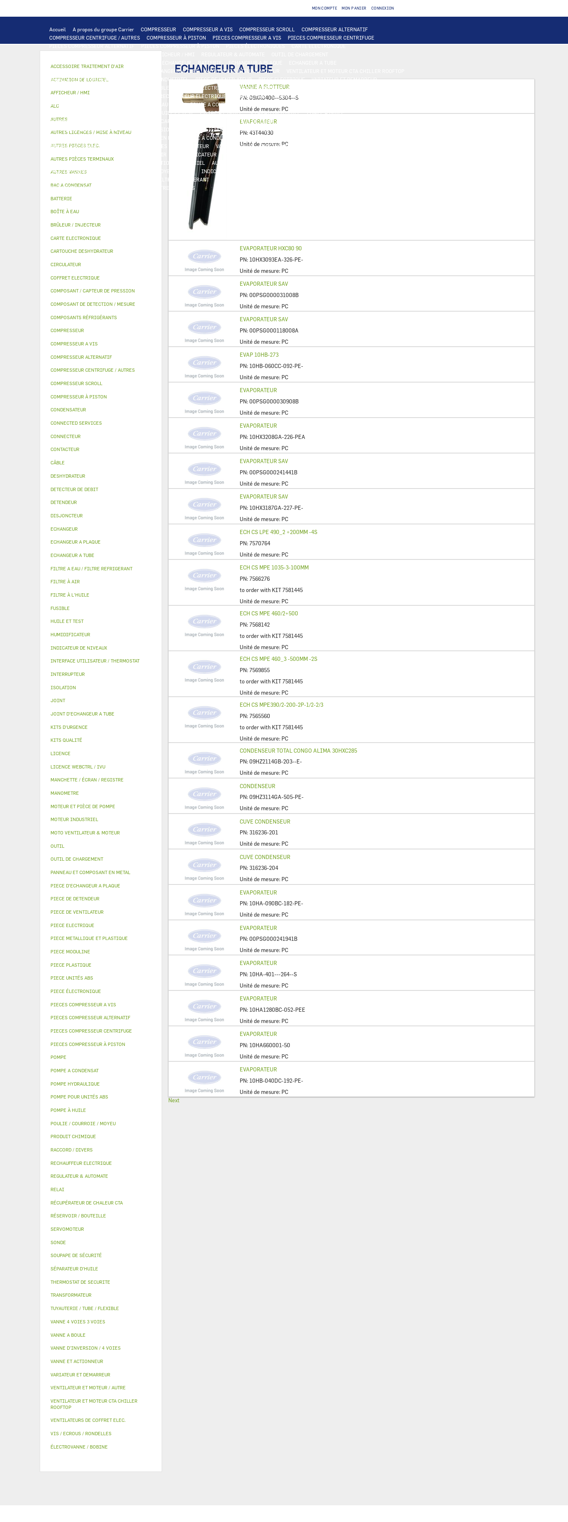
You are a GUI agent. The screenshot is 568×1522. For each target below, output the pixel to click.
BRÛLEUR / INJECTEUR (311, 179)
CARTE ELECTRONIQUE (319, 46)
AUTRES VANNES (346, 146)
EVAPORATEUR (258, 390)
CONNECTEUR (249, 96)
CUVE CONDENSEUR (265, 821)
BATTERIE (210, 63)
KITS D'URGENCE (236, 179)
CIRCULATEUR (264, 104)
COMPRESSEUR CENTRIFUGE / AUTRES (94, 37)
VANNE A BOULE (234, 146)
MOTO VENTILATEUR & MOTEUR (242, 71)
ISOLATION (357, 138)
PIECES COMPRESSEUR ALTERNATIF (91, 46)
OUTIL (270, 179)
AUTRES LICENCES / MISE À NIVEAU (254, 163)
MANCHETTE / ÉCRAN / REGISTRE (262, 154)
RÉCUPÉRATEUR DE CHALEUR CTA (348, 154)
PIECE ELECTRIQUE (282, 79)
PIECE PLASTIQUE (70, 138)
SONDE (145, 96)
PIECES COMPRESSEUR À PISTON (180, 46)
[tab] (101, 199)
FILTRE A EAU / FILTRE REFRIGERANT (164, 179)
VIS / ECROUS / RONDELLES (81, 179)
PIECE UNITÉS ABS (367, 179)
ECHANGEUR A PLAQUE (255, 63)
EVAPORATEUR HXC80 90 (271, 248)
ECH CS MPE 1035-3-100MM (274, 567)
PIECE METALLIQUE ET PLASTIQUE (337, 129)
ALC (150, 63)
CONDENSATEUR (375, 88)
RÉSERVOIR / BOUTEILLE (308, 138)
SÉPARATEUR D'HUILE (274, 113)
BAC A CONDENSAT (212, 138)
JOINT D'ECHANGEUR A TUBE (164, 71)
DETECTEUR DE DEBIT (248, 121)
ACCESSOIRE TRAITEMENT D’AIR (88, 154)
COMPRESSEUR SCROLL (267, 29)
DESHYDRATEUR (361, 121)
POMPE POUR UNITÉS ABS (79, 113)
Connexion (382, 8)
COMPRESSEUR (158, 29)
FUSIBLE (339, 88)
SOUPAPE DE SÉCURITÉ (308, 121)
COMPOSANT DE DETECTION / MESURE (94, 63)
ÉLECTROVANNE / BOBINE (290, 146)
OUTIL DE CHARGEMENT (299, 54)
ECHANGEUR (176, 63)
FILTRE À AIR (150, 154)
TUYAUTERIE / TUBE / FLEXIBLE (366, 163)
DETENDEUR (216, 129)
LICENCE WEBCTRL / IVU (106, 163)
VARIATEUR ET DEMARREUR (344, 79)
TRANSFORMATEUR (258, 88)
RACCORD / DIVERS (291, 171)
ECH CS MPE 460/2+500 (269, 613)
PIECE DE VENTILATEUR (223, 79)
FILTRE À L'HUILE (221, 113)
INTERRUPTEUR (128, 88)
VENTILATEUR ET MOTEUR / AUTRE (90, 79)
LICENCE (60, 163)
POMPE (116, 104)
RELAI (95, 88)
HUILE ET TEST (134, 113)
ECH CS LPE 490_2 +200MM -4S (278, 532)
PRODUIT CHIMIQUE (73, 171)
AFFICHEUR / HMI (173, 54)
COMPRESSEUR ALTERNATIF (335, 29)
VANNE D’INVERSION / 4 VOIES (159, 129)
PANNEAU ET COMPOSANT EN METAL (141, 138)
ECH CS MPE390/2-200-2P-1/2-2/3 (281, 704)
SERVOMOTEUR (191, 146)
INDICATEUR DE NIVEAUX (231, 171)
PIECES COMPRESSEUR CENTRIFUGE (331, 37)
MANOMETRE (154, 188)
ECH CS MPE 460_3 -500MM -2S (278, 658)
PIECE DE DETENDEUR (263, 129)
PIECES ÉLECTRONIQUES (255, 46)
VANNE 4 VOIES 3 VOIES (139, 146)
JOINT (187, 171)
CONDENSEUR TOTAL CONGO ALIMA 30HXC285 (298, 750)
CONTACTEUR (65, 88)
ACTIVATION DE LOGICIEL (174, 163)
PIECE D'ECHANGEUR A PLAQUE (86, 71)
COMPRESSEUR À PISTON (176, 37)
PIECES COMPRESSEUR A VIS (247, 37)
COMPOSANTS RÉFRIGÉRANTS (84, 121)
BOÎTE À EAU (256, 138)
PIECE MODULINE (70, 188)
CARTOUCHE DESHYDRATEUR (83, 129)
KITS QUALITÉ (115, 188)
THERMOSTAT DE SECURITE (364, 96)
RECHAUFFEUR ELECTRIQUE (193, 96)
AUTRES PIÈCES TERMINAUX (354, 171)
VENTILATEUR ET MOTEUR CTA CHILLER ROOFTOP (345, 71)
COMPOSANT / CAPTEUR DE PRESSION (171, 121)
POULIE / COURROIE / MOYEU (138, 171)
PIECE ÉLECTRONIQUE (76, 991)
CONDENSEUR (257, 786)
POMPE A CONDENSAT (215, 104)
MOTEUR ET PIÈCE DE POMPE (322, 104)
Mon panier (354, 8)
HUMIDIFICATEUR (195, 154)
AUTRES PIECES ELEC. (75, 104)
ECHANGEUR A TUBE (313, 63)
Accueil (57, 29)
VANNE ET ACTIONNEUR (77, 146)
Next (174, 1100)
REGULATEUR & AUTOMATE (233, 54)
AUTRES (313, 163)
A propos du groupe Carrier (103, 29)
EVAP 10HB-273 (259, 354)
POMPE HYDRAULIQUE (157, 104)
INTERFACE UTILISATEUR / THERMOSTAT (97, 54)
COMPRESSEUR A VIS (208, 29)
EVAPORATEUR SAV (264, 283)
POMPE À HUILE (325, 113)
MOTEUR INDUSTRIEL (163, 79)
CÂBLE (161, 88)
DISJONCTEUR (305, 88)
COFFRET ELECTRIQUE (202, 88)
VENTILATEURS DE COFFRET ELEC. (89, 96)
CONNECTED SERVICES (299, 96)
